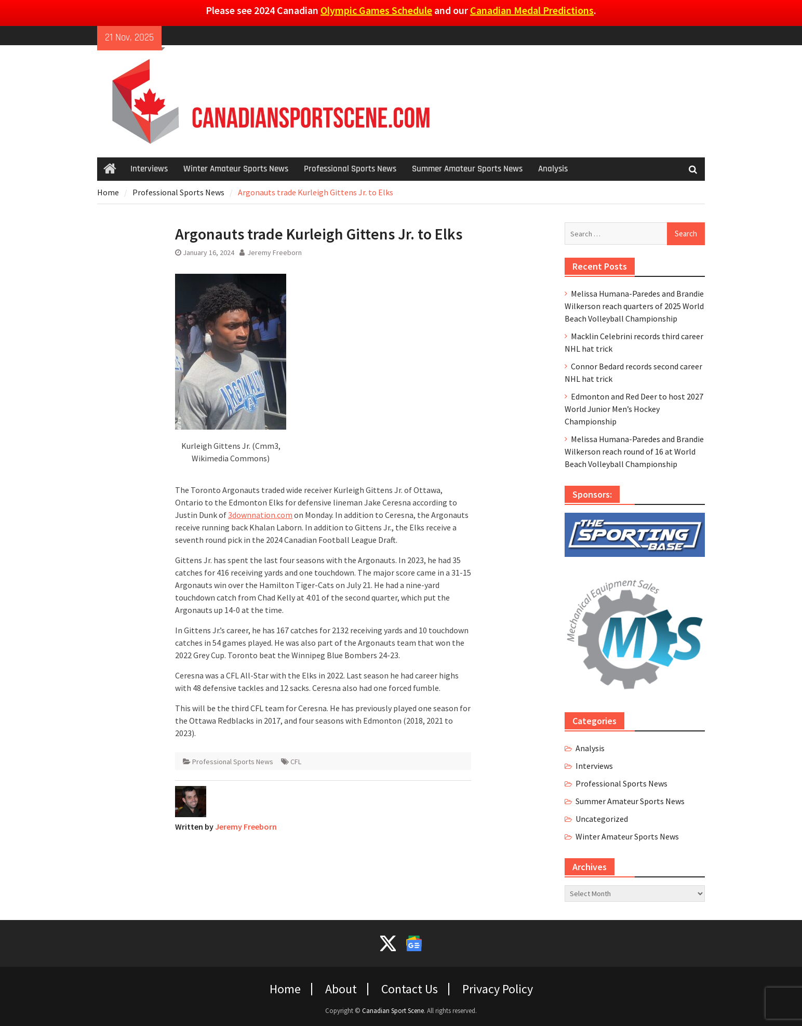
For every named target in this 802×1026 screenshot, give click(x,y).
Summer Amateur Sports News (467, 169)
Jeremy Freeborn (274, 252)
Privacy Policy (497, 989)
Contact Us (409, 989)
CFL (295, 761)
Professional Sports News (350, 169)
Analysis (553, 169)
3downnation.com (260, 515)
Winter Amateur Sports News (235, 169)
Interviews (149, 169)
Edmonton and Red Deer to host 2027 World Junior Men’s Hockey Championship (634, 409)
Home (285, 989)
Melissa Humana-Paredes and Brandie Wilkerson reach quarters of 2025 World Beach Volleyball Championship (634, 306)
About (341, 989)
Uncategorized (602, 819)
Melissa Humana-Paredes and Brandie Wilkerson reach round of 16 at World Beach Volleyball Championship (634, 451)
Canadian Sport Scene (393, 1010)
